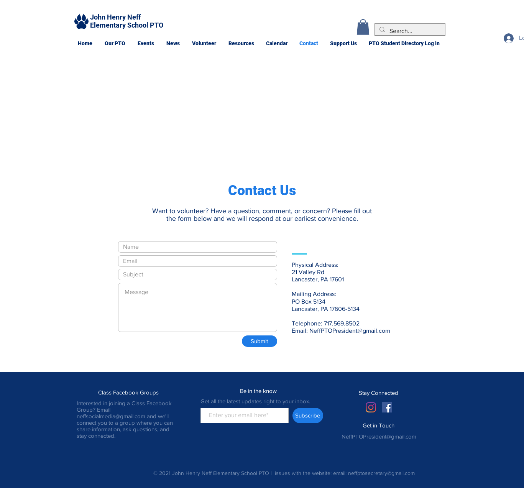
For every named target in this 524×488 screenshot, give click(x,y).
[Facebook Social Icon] (387, 407)
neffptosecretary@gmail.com (381, 473)
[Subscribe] (307, 415)
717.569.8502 (342, 323)
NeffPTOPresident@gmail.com (349, 330)
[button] (115, 43)
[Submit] (259, 341)
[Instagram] (371, 407)
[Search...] (409, 31)
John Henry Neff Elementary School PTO (126, 21)
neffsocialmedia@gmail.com (111, 416)
